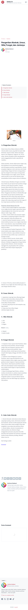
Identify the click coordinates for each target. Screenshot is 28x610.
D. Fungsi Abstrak (6, 94)
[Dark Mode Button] (26, 2)
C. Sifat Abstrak (5, 92)
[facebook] (5, 478)
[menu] (2, 2)
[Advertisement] (14, 21)
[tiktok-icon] (13, 599)
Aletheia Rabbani (11, 584)
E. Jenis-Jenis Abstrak (7, 97)
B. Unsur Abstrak (6, 90)
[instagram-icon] (8, 599)
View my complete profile (7, 595)
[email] (20, 478)
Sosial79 (10, 1)
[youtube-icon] (10, 599)
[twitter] (8, 478)
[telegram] (14, 478)
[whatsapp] (11, 478)
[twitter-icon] (5, 599)
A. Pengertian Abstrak (7, 87)
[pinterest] (17, 478)
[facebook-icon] (2, 599)
